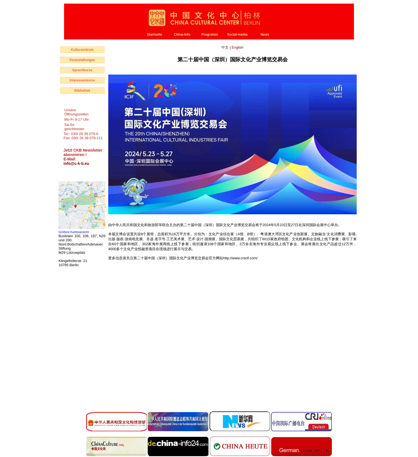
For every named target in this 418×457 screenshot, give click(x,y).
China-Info (182, 34)
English (238, 47)
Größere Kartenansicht (74, 232)
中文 (225, 47)
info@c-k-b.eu (76, 163)
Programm (209, 34)
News (265, 34)
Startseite (154, 34)
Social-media (237, 34)
